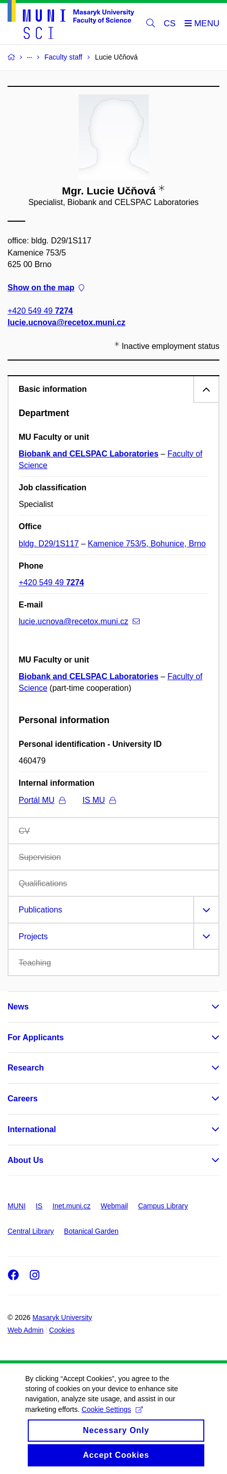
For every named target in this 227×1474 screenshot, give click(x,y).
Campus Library (163, 1206)
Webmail (114, 1206)
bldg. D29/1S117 (49, 543)
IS (39, 1206)
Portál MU (42, 800)
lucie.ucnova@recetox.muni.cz (66, 322)
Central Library (31, 1231)
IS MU (99, 800)
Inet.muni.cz (71, 1206)
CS (170, 23)
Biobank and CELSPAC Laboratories (88, 453)
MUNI (17, 1206)
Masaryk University (62, 1317)
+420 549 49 (40, 311)
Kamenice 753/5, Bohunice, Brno (147, 543)
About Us (25, 1160)
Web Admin (25, 1330)
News (18, 1006)
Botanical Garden (91, 1231)
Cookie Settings (112, 1419)
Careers (23, 1098)
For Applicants (36, 1037)
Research (26, 1067)
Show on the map (46, 287)
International (32, 1129)
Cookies (62, 1330)
